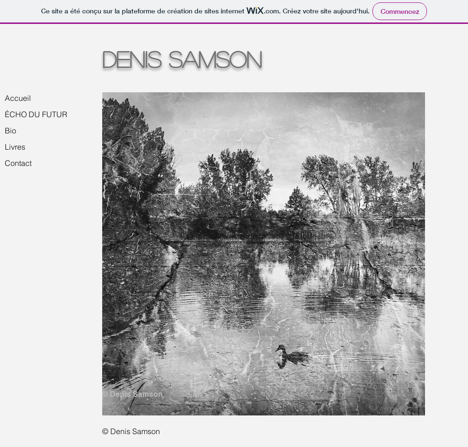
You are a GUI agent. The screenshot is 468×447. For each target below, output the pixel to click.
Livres (15, 147)
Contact (18, 163)
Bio (10, 130)
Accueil (18, 98)
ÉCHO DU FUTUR (36, 114)
